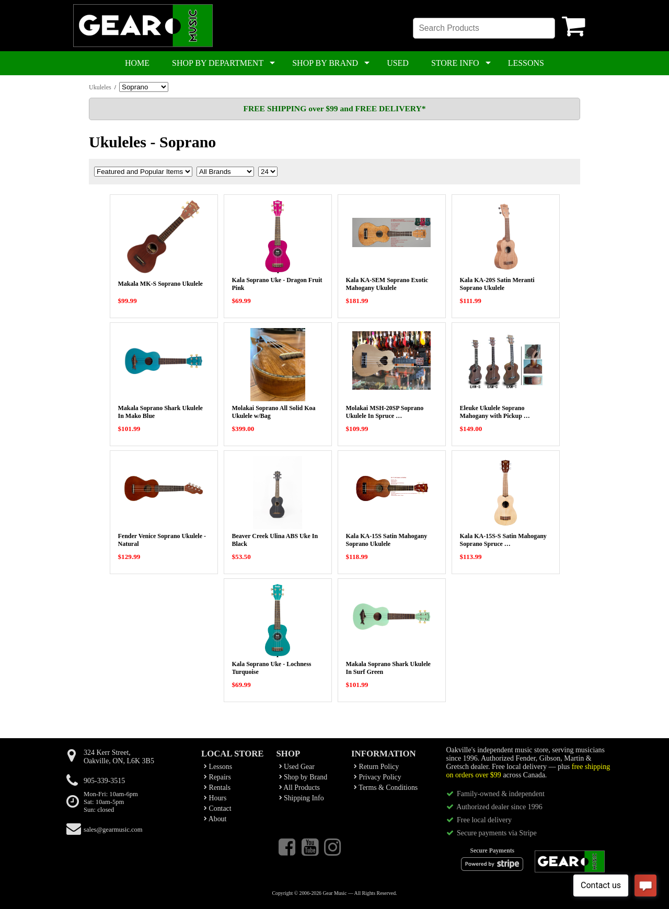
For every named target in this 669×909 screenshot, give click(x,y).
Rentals (217, 787)
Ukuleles (100, 87)
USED (398, 63)
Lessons (218, 767)
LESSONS (526, 63)
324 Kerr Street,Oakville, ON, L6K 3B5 (119, 757)
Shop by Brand (303, 777)
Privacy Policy (377, 777)
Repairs (217, 777)
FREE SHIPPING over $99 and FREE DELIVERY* (334, 108)
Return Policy (376, 767)
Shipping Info (301, 798)
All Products (299, 787)
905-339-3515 (104, 781)
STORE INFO (455, 63)
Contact (218, 808)
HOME (137, 63)
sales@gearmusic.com (113, 829)
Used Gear (297, 767)
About (215, 819)
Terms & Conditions (386, 787)
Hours (215, 798)
